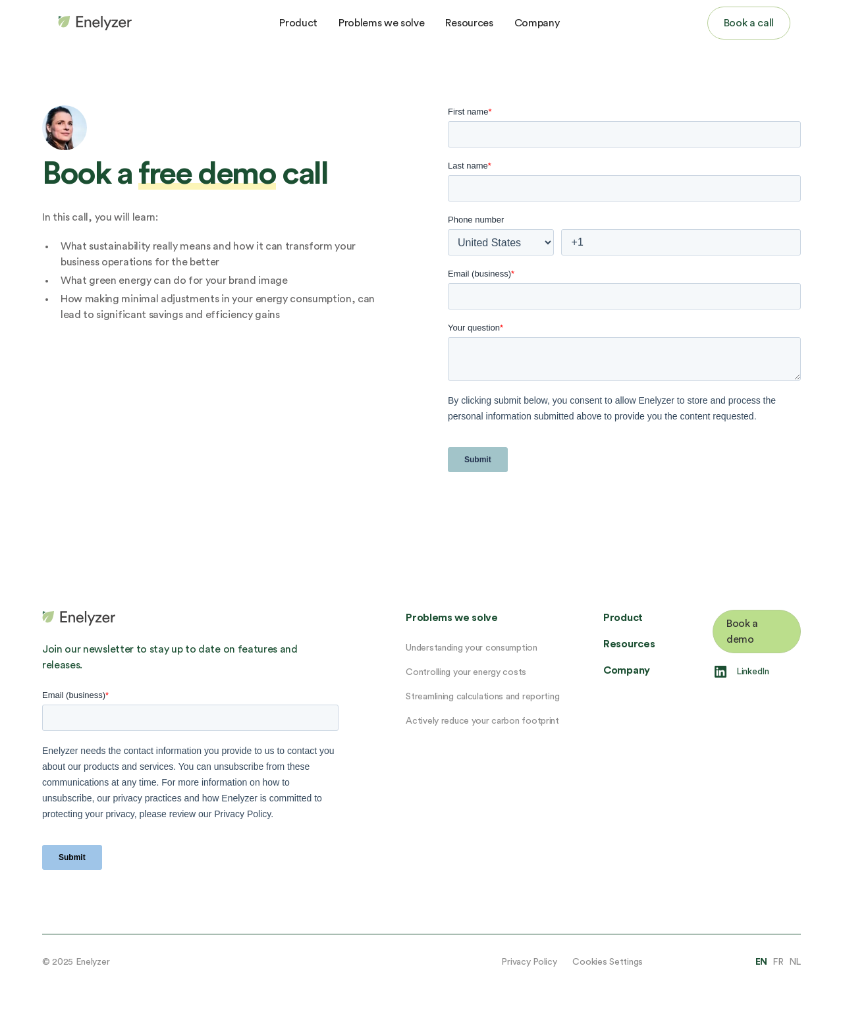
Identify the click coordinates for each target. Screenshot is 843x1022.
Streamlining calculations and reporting (482, 696)
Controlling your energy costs (466, 672)
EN (761, 962)
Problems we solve (382, 23)
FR (778, 962)
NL (795, 962)
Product (298, 23)
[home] (92, 23)
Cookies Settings (607, 962)
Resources (469, 23)
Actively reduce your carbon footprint (482, 721)
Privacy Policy (529, 962)
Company (537, 23)
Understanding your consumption (471, 648)
